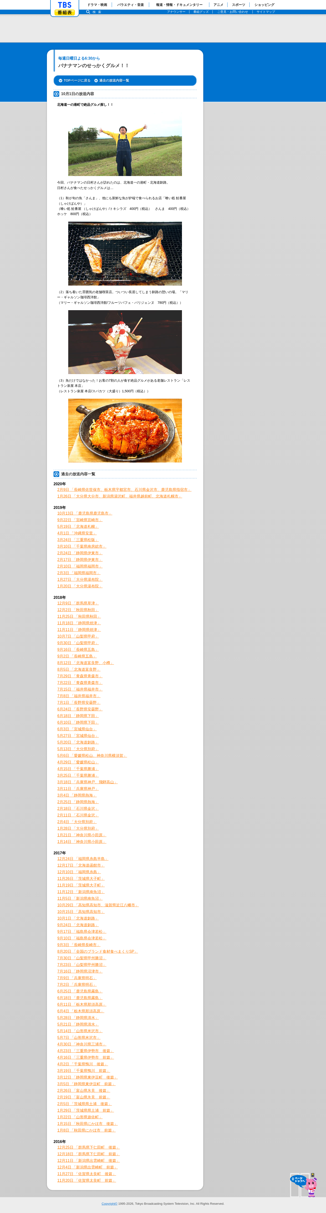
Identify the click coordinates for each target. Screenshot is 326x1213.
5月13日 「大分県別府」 (78, 749)
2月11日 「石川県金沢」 (78, 815)
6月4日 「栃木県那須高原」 (80, 1011)
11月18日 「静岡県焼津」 (79, 623)
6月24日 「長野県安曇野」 (80, 709)
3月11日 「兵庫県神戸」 (78, 789)
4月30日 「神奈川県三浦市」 (81, 1044)
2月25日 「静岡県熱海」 (78, 802)
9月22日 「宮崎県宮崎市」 (80, 520)
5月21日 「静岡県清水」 (78, 1024)
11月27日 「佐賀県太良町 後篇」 (86, 1174)
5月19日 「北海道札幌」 (78, 527)
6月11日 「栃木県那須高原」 (81, 1004)
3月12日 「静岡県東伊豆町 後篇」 (87, 1077)
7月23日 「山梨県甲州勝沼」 (81, 965)
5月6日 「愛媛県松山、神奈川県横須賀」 (92, 756)
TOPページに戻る (77, 80)
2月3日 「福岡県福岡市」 (78, 573)
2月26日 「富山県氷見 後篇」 (83, 1091)
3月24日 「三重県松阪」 (78, 540)
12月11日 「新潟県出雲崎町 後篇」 (88, 1161)
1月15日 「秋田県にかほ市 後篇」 (87, 1124)
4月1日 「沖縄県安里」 (77, 533)
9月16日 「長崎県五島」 (78, 650)
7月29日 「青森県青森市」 (80, 676)
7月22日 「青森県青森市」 (80, 683)
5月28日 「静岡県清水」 (78, 1018)
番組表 (64, 12)
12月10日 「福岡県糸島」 (79, 872)
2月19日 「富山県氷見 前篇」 (83, 1097)
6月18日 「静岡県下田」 (78, 716)
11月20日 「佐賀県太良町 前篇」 (86, 1180)
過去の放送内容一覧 (114, 80)
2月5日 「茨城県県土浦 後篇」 (84, 1104)
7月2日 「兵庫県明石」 (77, 985)
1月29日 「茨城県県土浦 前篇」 (85, 1110)
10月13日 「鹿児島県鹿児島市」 (84, 513)
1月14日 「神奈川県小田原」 (81, 842)
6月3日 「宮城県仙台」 (77, 729)
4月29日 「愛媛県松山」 (78, 762)
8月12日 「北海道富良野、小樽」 (85, 663)
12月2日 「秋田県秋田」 (78, 610)
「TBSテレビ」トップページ (64, 5)
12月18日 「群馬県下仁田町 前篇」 (88, 1154)
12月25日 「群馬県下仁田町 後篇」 (88, 1147)
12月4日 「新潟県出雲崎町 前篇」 (87, 1167)
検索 (98, 12)
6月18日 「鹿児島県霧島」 (80, 998)
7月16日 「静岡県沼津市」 (80, 971)
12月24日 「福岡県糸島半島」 (83, 859)
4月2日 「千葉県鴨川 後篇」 (82, 1064)
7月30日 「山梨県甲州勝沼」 (81, 958)
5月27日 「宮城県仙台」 (78, 736)
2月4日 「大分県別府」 (77, 822)
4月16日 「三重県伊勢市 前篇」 (85, 1057)
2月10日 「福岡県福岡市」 (80, 566)
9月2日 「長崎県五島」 (77, 656)
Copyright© (110, 1203)
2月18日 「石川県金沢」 (78, 809)
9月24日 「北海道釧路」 (78, 925)
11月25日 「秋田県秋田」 (79, 616)
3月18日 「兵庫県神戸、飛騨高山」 (87, 782)
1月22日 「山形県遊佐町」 (80, 1117)
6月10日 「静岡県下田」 (78, 722)
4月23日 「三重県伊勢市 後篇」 (85, 1051)
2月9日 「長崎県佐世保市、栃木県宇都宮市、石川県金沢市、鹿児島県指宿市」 (124, 490)
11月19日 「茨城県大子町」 (81, 885)
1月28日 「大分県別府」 (78, 828)
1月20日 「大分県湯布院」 (80, 586)
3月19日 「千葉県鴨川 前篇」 (83, 1071)
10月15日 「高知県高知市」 (81, 912)
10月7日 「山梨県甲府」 (78, 636)
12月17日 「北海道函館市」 (81, 865)
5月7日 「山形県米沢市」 (78, 1038)
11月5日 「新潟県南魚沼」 (80, 898)
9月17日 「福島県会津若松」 (81, 932)
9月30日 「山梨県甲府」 (78, 643)
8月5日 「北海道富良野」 (78, 669)
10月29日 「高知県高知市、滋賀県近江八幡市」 (98, 905)
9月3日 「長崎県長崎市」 (78, 945)
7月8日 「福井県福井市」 (78, 696)
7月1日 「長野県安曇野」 (78, 703)
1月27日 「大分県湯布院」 (80, 580)
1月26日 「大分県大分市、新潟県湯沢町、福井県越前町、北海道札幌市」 (119, 496)
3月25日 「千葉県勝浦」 (78, 775)
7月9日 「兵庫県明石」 (77, 978)
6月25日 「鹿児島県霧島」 (80, 991)
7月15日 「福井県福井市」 (80, 689)
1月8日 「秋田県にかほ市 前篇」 (86, 1130)
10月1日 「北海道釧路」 (78, 918)
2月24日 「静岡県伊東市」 (80, 553)
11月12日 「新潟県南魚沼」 (81, 892)
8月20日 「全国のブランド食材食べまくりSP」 (97, 951)
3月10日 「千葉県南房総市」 (81, 546)
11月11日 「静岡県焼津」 (79, 630)
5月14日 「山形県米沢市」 (80, 1031)
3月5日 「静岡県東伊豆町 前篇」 (86, 1084)
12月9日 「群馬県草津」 (78, 603)
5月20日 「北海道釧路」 (78, 742)
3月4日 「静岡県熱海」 (77, 795)
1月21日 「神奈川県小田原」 (81, 835)
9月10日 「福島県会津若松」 (81, 938)
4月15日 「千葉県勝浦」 (78, 769)
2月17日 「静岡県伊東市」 (80, 560)
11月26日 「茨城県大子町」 (81, 879)
